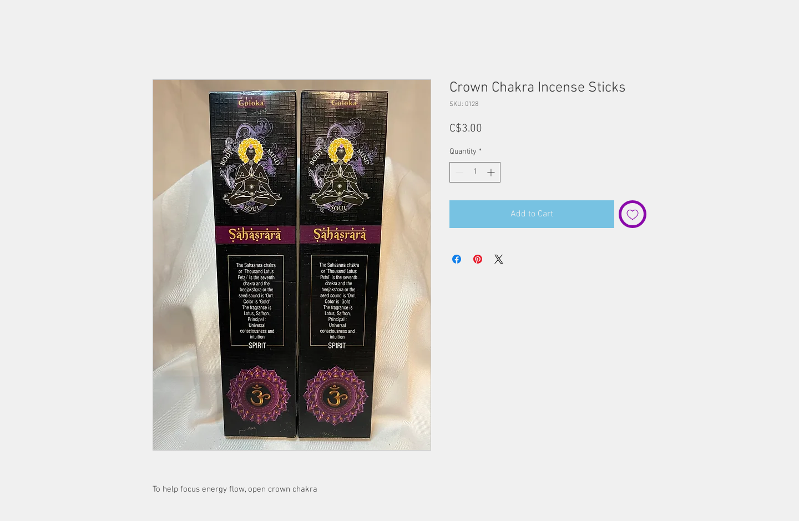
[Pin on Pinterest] (477, 259)
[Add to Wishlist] (632, 214)
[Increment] (492, 172)
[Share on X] (498, 259)
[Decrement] (458, 172)
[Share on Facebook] (456, 259)
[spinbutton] (475, 172)
